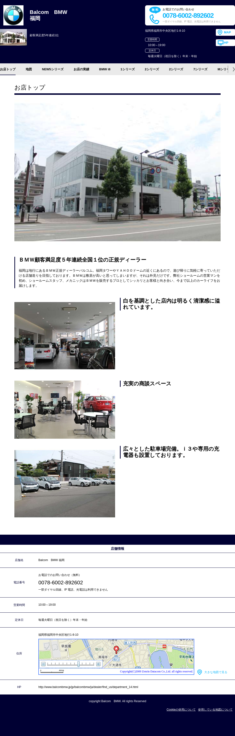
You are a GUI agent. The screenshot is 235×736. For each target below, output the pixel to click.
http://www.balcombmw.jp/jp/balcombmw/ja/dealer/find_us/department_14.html (88, 687)
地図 (29, 69)
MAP (227, 32)
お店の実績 (81, 69)
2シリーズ (152, 69)
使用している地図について (215, 709)
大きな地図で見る (215, 672)
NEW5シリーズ (53, 69)
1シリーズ (128, 69)
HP (226, 42)
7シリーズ (200, 69)
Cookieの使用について (181, 709)
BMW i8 (105, 69)
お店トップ (8, 69)
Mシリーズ (225, 69)
